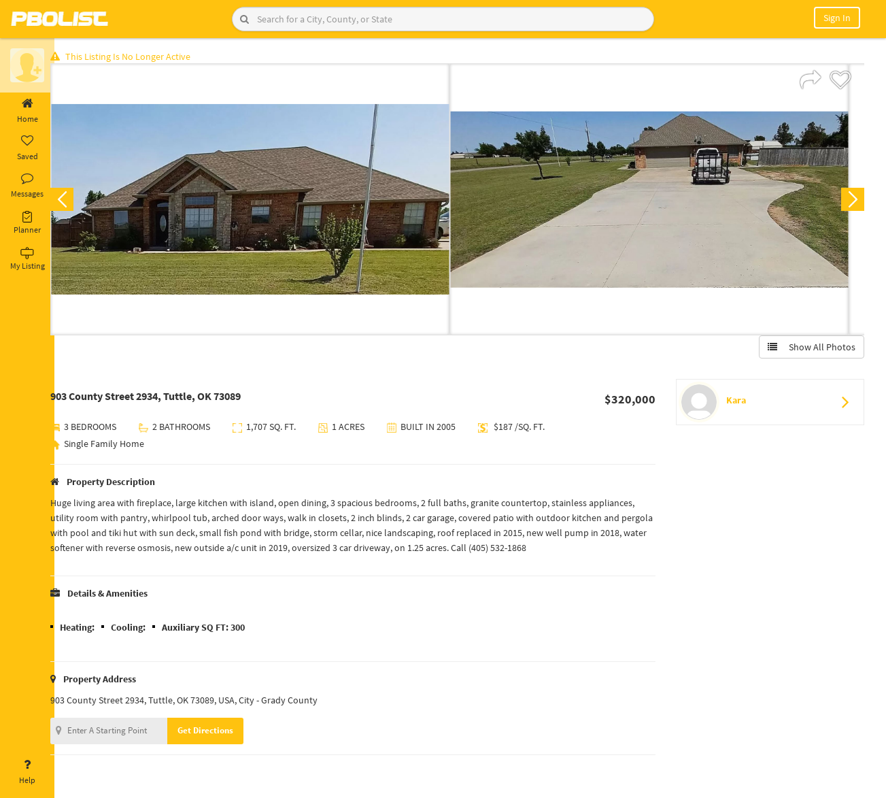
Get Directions (220, 732)
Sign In (837, 18)
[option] (264, 201)
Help (27, 772)
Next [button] (850, 201)
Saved (27, 148)
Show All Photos (809, 349)
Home (27, 111)
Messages (27, 186)
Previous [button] (76, 201)
